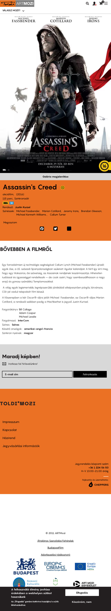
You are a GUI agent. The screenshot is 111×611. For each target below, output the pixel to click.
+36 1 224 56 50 (98, 467)
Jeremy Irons (71, 210)
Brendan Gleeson (91, 210)
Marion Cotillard (51, 210)
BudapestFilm (55, 547)
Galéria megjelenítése (55, 176)
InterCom (23, 320)
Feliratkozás (90, 374)
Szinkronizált (21, 198)
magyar (28, 332)
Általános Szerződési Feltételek (55, 540)
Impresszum (11, 422)
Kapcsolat (10, 430)
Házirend (9, 438)
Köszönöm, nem (82, 601)
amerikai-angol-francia (38, 328)
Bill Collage (25, 309)
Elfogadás (82, 592)
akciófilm (8, 194)
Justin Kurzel (22, 207)
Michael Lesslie (27, 316)
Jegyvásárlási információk (21, 446)
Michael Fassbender (28, 210)
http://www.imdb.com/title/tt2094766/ (6, 203)
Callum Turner (57, 214)
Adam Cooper (27, 312)
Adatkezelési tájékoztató (55, 554)
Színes (15, 324)
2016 (20, 194)
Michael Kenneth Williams (31, 214)
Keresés (87, 3)
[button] (96, 4)
